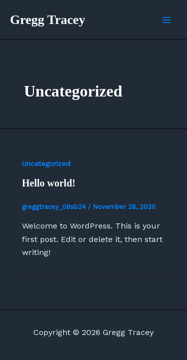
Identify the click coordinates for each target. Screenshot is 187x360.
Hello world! (48, 183)
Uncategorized (46, 164)
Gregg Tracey (47, 19)
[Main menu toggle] (166, 19)
